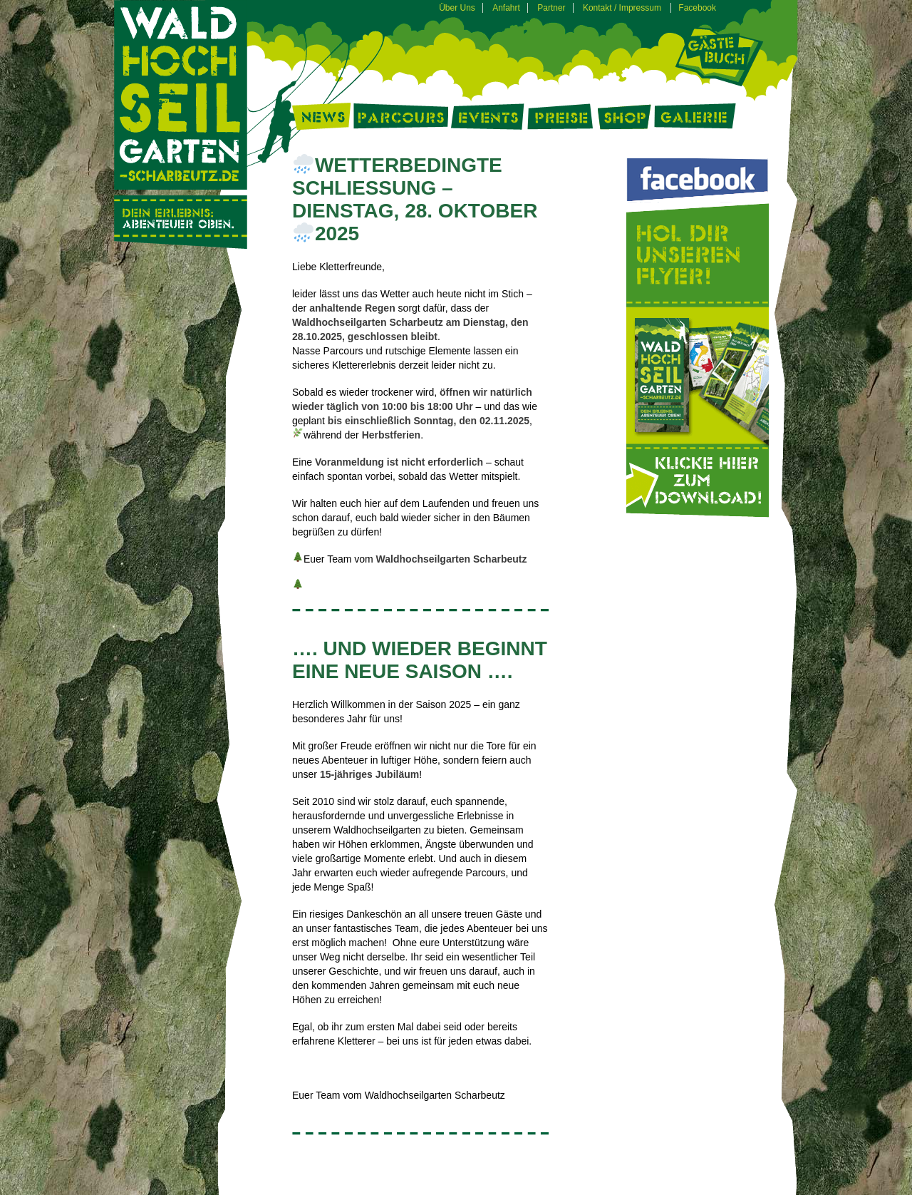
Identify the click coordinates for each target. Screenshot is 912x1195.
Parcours (400, 120)
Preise (561, 120)
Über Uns (457, 8)
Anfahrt (506, 8)
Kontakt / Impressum (622, 8)
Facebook (697, 8)
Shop (624, 120)
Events (487, 120)
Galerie (695, 120)
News (321, 120)
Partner (551, 8)
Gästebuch (720, 56)
